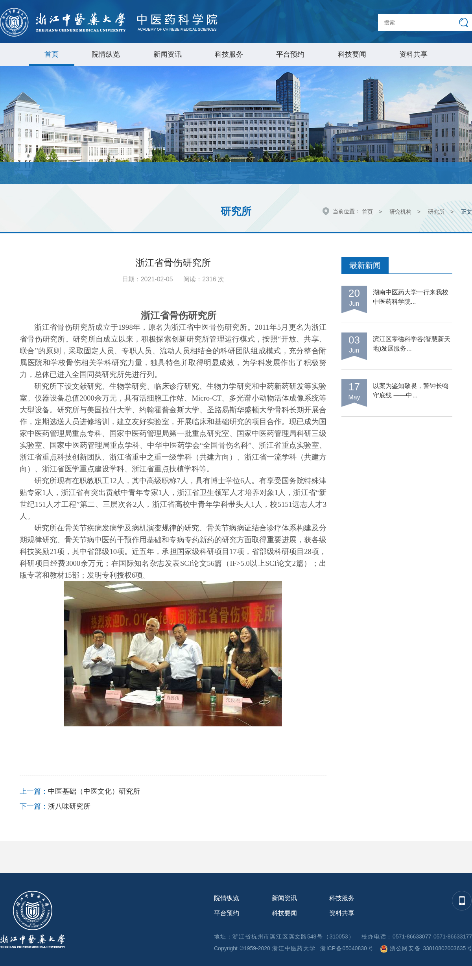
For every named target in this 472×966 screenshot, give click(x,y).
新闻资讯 (167, 54)
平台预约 (290, 54)
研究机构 (400, 212)
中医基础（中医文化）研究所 (94, 791)
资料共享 (413, 54)
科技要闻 (352, 54)
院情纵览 (106, 54)
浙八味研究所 (69, 806)
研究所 (436, 212)
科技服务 (229, 54)
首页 (51, 54)
